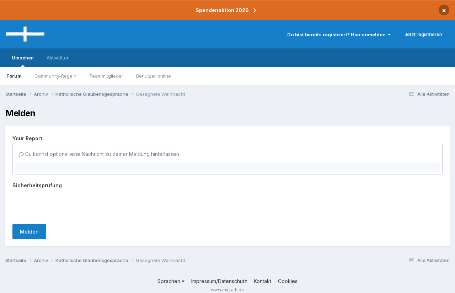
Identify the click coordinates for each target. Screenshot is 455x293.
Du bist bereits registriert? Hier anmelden (339, 34)
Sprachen (170, 268)
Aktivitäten (58, 58)
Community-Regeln (55, 76)
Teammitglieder (106, 76)
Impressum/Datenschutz (219, 268)
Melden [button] (29, 204)
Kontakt (262, 268)
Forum (14, 76)
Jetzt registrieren (423, 34)
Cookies (288, 268)
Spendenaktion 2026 (222, 10)
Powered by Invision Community (227, 282)
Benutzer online (153, 76)
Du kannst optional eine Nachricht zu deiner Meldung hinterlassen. (99, 154)
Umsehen (23, 61)
